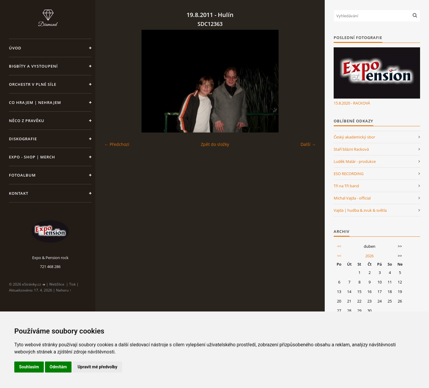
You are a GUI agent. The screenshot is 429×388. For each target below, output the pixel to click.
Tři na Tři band (346, 185)
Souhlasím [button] (29, 366)
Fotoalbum (22, 175)
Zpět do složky (215, 144)
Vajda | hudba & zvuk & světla (360, 210)
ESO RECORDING (348, 173)
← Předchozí (116, 144)
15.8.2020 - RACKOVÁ (352, 103)
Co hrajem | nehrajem (35, 102)
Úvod (15, 48)
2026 (369, 255)
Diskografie (23, 138)
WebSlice (56, 284)
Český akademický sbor (354, 137)
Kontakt (18, 193)
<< (339, 246)
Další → (308, 144)
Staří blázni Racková (351, 149)
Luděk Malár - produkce (355, 161)
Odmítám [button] (58, 366)
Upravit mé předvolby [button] (97, 366)
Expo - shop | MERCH (32, 157)
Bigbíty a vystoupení (33, 66)
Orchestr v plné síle (32, 84)
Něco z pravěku (26, 120)
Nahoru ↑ (63, 290)
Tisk (72, 284)
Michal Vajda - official (352, 198)
